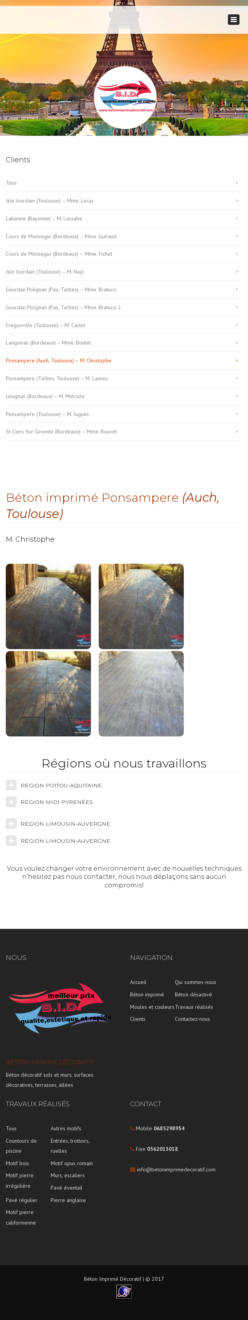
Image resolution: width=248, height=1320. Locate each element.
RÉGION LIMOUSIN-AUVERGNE (65, 823)
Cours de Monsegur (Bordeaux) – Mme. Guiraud (61, 236)
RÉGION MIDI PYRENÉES (57, 802)
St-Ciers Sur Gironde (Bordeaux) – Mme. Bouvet (61, 431)
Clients (137, 1018)
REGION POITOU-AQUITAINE (61, 785)
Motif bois (17, 1163)
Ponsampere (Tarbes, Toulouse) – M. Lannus (57, 378)
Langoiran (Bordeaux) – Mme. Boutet (48, 342)
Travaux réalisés (194, 1006)
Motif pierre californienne (21, 1217)
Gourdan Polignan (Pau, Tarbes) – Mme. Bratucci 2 (63, 307)
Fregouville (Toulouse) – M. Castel (46, 325)
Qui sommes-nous (195, 982)
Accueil (138, 982)
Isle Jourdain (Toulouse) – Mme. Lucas (50, 200)
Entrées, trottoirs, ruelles (70, 1146)
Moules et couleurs (152, 1006)
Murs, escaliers (68, 1175)
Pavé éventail (66, 1187)
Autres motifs (66, 1128)
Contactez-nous (192, 1018)
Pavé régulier (22, 1200)
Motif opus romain (72, 1163)
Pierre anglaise (68, 1200)
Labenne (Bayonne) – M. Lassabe (44, 218)
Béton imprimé (147, 994)
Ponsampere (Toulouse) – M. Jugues (47, 414)
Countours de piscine (21, 1146)
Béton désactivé (193, 994)
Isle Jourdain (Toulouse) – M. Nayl (45, 271)
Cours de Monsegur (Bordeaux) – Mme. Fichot (59, 253)
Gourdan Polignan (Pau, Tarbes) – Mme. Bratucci (61, 289)
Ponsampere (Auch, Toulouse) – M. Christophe (58, 360)
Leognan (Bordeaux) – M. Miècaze (45, 396)
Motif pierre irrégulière (20, 1180)
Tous (11, 182)
